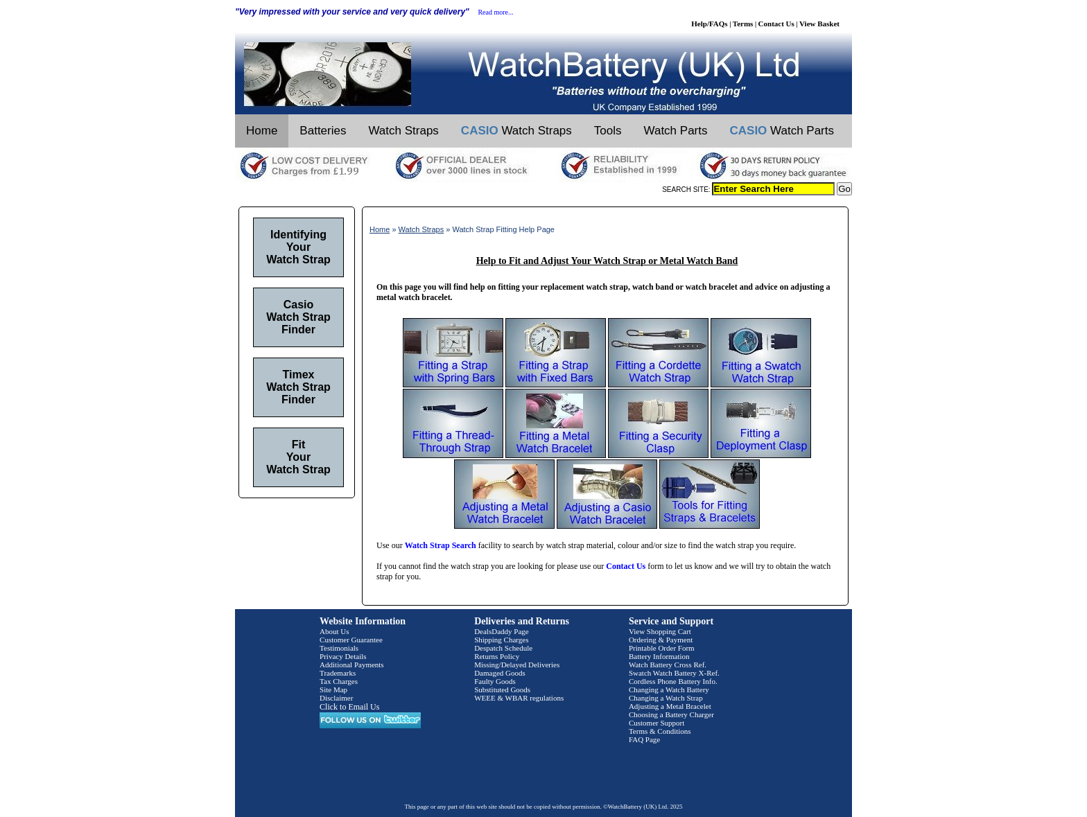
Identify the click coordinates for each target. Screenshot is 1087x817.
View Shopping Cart (660, 631)
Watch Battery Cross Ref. (667, 664)
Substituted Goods (502, 689)
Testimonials (339, 648)
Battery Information (659, 656)
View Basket (819, 23)
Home (261, 130)
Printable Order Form (662, 648)
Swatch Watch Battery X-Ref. (674, 673)
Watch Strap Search (440, 545)
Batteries (322, 130)
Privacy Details (343, 656)
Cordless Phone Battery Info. (673, 681)
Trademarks (338, 673)
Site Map (333, 689)
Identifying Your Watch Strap (298, 247)
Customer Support (656, 723)
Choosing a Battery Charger (671, 714)
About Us (334, 631)
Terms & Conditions (660, 731)
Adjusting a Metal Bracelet (670, 706)
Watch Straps (403, 130)
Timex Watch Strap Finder (298, 387)
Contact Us (776, 23)
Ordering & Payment (661, 639)
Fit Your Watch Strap (298, 457)
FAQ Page (644, 739)
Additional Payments (352, 664)
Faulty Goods (495, 681)
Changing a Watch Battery (669, 689)
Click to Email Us (349, 707)
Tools (608, 130)
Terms (743, 23)
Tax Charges (339, 681)
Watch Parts (676, 130)
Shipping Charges (501, 639)
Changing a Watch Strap (666, 698)
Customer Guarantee (351, 639)
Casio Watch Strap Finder (298, 317)
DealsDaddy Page (501, 631)
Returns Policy (496, 656)
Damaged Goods (499, 673)
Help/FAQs (709, 23)
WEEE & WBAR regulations (519, 698)
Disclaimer (336, 698)
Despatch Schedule (503, 648)
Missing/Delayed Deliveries (516, 664)
